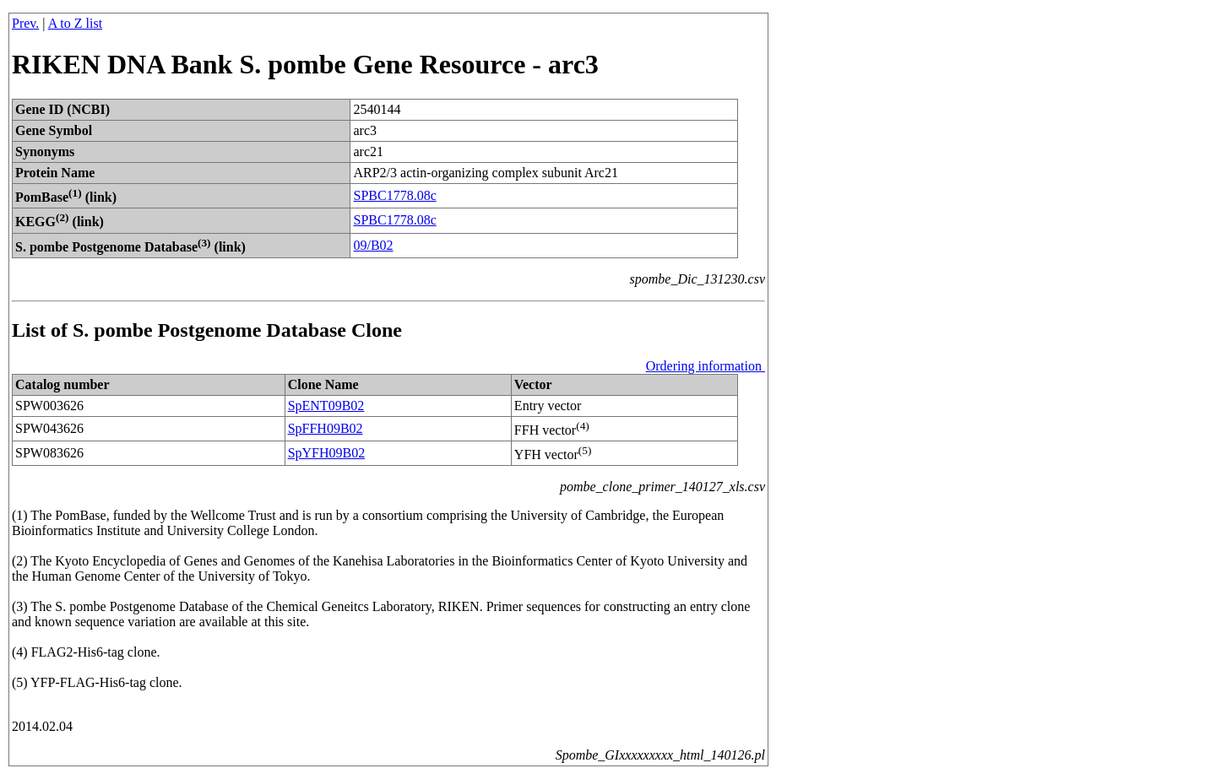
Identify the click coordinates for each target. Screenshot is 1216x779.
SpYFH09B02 (327, 453)
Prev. (25, 23)
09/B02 (373, 245)
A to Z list (75, 23)
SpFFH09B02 (325, 428)
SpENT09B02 (326, 405)
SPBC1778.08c (394, 195)
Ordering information (705, 366)
